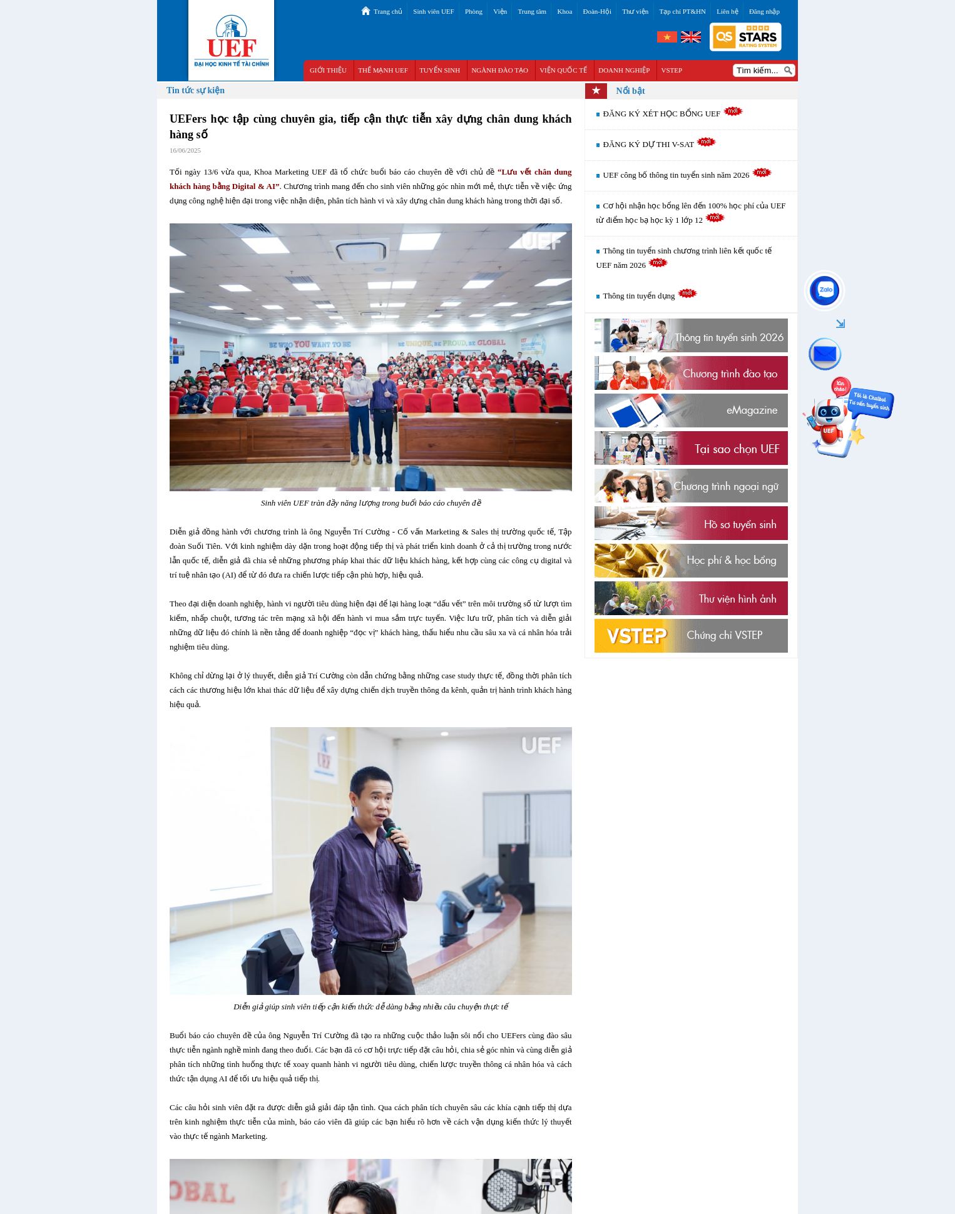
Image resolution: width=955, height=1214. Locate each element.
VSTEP (672, 70)
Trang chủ (388, 11)
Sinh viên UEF (433, 11)
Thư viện (635, 11)
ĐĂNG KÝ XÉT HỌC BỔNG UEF (673, 113)
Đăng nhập (764, 11)
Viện (500, 11)
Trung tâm (532, 11)
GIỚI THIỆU (328, 70)
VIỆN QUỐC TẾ (563, 70)
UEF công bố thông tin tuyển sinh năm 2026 (687, 175)
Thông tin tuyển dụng (650, 295)
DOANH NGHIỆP (624, 70)
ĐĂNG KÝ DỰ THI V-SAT (660, 144)
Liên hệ (727, 11)
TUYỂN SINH (439, 70)
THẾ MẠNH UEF (383, 70)
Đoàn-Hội (597, 11)
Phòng (474, 11)
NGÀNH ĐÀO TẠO (499, 70)
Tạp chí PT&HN (683, 11)
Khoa (564, 11)
